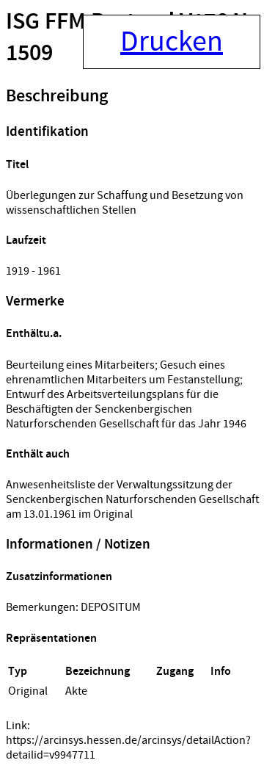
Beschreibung (57, 96)
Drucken (171, 42)
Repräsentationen (51, 638)
